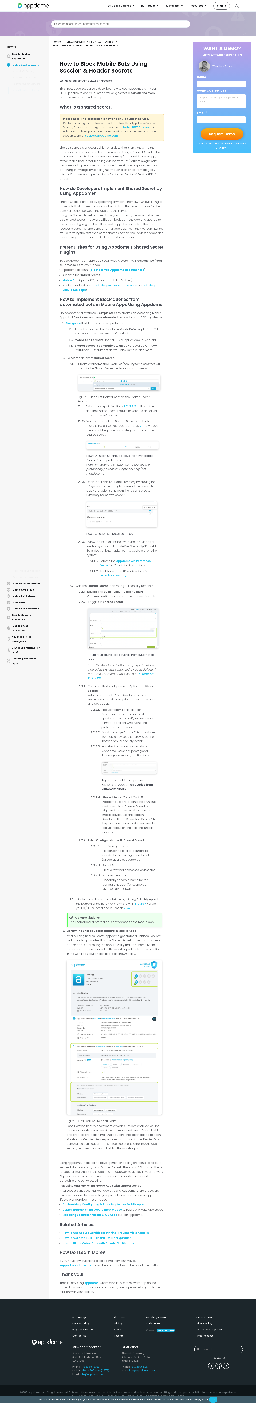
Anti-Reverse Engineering (26, 577)
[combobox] (120, 24)
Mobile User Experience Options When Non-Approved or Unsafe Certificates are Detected (28, 330)
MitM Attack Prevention (24, 90)
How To (12, 47)
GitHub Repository (113, 575)
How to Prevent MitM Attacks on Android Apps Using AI (28, 293)
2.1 (141, 426)
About (117, 1366)
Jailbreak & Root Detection (27, 83)
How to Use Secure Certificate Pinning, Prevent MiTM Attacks (105, 1233)
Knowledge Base (156, 1353)
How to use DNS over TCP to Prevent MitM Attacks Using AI (29, 124)
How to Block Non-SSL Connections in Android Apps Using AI (28, 513)
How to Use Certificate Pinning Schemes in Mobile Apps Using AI (29, 525)
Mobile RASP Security (23, 71)
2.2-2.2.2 (130, 406)
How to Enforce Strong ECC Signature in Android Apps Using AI (29, 344)
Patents (118, 1372)
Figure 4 (141, 904)
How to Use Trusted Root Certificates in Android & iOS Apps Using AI (28, 100)
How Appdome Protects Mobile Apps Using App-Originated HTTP (28, 356)
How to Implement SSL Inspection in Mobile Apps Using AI (28, 175)
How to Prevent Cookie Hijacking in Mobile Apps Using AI (28, 280)
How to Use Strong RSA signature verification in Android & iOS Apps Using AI (29, 254)
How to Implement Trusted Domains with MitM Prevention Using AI (29, 550)
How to (57, 42)
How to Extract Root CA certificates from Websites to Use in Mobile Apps (29, 163)
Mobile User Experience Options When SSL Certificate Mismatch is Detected (27, 406)
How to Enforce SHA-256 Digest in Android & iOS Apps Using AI (28, 232)
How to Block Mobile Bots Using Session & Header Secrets (28, 493)
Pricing (118, 1359)
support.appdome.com (76, 1265)
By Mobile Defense (121, 6)
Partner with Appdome (209, 1366)
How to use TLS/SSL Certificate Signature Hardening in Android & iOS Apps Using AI (27, 149)
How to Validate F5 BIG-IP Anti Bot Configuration (96, 1238)
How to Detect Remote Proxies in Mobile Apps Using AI (26, 377)
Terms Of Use (204, 1353)
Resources (198, 6)
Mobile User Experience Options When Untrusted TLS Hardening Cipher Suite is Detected (29, 390)
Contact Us (79, 1372)
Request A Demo (82, 1366)
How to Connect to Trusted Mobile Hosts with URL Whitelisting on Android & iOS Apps (29, 306)
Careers (160, 1366)
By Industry (174, 6)
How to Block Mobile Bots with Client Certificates (28, 482)
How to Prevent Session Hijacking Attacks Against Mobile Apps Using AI (29, 220)
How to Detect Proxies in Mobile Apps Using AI (27, 503)
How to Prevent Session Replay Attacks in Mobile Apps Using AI (28, 112)
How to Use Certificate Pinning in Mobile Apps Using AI (27, 562)
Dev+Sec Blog (80, 1359)
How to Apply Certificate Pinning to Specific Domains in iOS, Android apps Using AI (28, 458)
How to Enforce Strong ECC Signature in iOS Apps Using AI (29, 444)
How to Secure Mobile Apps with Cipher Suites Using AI (29, 318)
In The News (153, 1359)
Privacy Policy (204, 1359)
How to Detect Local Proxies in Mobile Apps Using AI (29, 367)
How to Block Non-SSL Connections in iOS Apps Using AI (28, 432)
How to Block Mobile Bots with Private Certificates (28, 210)
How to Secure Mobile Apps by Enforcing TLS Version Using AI (29, 187)
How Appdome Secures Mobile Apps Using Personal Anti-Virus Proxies (29, 268)
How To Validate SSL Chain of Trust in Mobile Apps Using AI (29, 537)
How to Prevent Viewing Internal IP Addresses (27, 242)
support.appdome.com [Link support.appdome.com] (101, 135)
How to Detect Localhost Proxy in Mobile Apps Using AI (29, 420)
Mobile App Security (75, 42)
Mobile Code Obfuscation (26, 570)
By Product (149, 6)
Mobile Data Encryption (25, 77)
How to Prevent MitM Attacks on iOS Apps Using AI (29, 472)
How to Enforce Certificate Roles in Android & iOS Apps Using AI (28, 136)
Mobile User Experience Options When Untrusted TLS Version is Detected (28, 199)
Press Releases (205, 1372)
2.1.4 (127, 908)
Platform (119, 1353)
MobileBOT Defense (136, 127)
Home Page (79, 1353)
